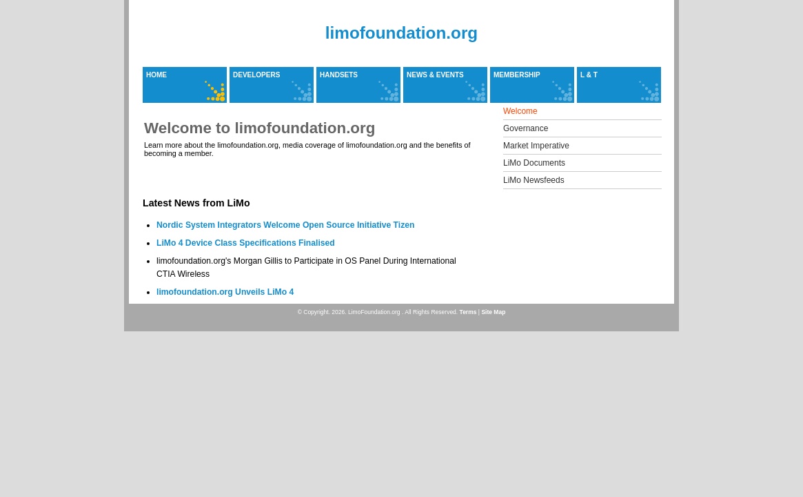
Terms (468, 312)
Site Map (493, 312)
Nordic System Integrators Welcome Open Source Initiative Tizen (285, 225)
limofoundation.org (401, 32)
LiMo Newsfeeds (534, 180)
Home (156, 75)
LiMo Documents (534, 163)
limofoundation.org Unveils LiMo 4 (225, 292)
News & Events (435, 75)
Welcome (520, 111)
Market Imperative (536, 145)
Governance (525, 128)
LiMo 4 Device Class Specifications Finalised (245, 243)
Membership (517, 75)
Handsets (339, 75)
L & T (589, 75)
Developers (256, 75)
